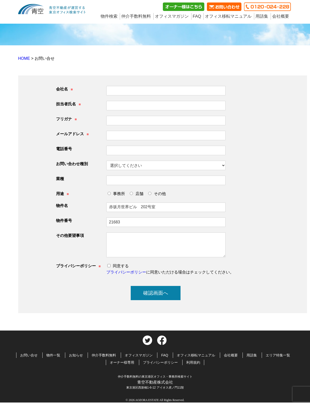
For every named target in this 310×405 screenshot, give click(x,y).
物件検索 (109, 16)
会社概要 (280, 16)
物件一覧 (53, 355)
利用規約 (193, 362)
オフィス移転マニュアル (228, 16)
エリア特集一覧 (278, 355)
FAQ (197, 16)
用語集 (261, 16)
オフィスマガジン (172, 16)
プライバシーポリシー (126, 272)
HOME (24, 58)
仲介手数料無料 (136, 16)
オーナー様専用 (122, 362)
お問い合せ (29, 355)
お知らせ (76, 355)
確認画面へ (155, 293)
